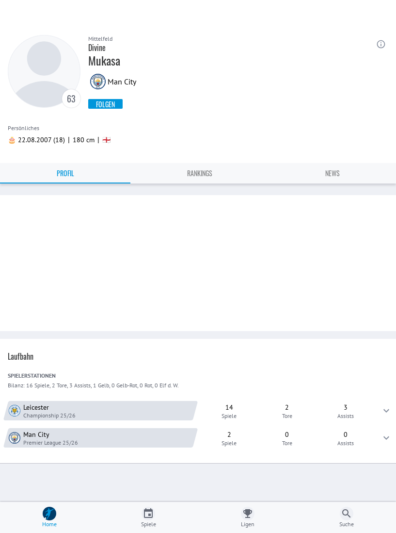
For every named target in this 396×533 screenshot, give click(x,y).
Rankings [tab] (199, 173)
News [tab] (332, 173)
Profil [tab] (65, 173)
